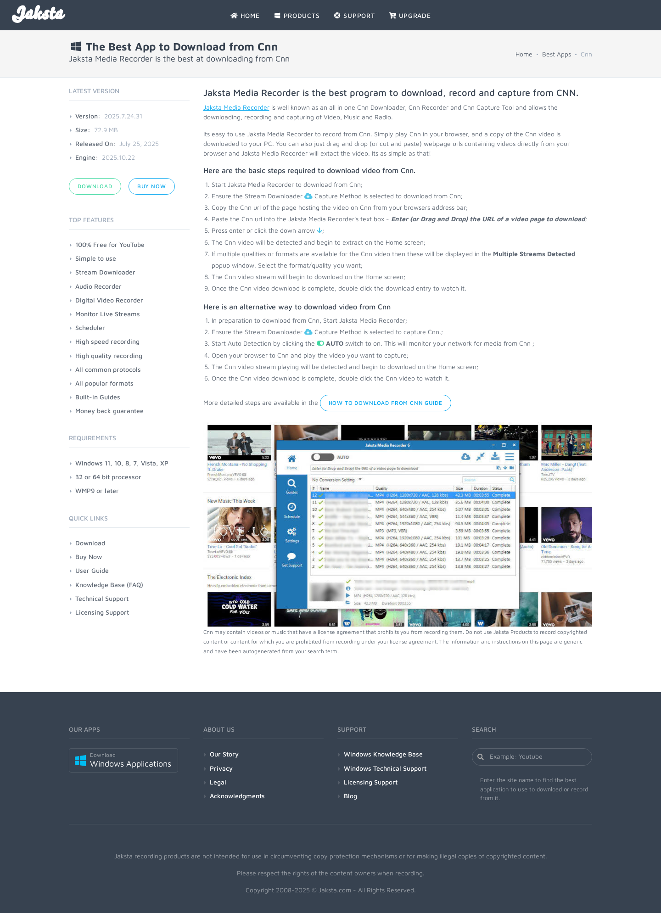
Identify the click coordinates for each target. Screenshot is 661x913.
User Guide (92, 570)
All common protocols (108, 369)
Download (95, 186)
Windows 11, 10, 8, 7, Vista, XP (121, 463)
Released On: (95, 143)
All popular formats (104, 383)
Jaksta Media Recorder (236, 107)
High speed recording (107, 341)
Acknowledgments (237, 796)
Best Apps (556, 54)
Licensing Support (102, 612)
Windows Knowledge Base (383, 754)
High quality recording (108, 355)
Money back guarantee (109, 410)
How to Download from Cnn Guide (386, 402)
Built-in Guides (97, 397)
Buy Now (151, 186)
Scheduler (90, 327)
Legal (218, 782)
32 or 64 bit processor (108, 477)
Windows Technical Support (385, 768)
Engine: (86, 157)
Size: (82, 130)
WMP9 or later (97, 490)
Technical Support (102, 598)
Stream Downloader (105, 272)
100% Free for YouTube (110, 244)
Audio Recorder (98, 286)
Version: (88, 116)
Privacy (221, 768)
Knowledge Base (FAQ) (109, 584)
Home (523, 54)
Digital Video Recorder (109, 300)
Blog (350, 796)
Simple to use (95, 258)
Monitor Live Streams (107, 314)
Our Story (224, 754)
